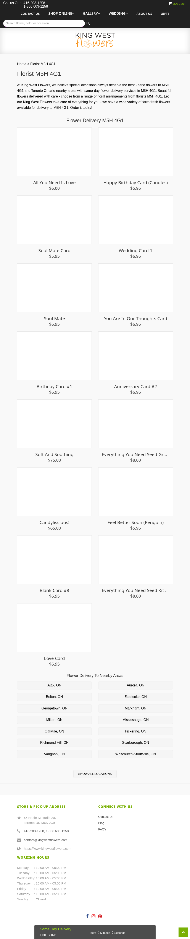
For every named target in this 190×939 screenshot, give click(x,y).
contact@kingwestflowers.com (46, 840)
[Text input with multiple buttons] (44, 23)
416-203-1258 (34, 831)
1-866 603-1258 (57, 831)
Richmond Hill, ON (54, 742)
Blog (101, 823)
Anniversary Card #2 (135, 386)
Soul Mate (54, 318)
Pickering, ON (135, 731)
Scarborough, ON (135, 742)
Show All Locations (95, 773)
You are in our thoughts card (135, 318)
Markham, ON (136, 708)
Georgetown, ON (54, 708)
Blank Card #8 (54, 590)
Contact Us (30, 14)
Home (21, 64)
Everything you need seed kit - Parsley (135, 590)
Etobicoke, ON (135, 697)
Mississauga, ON (135, 720)
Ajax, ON (54, 685)
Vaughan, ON (54, 754)
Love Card (54, 658)
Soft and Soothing (54, 454)
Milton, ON (54, 720)
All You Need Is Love (54, 182)
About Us (144, 14)
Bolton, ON (54, 697)
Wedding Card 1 (136, 250)
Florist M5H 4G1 (42, 64)
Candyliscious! (54, 522)
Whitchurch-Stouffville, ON (135, 754)
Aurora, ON (135, 685)
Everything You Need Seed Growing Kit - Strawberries (135, 454)
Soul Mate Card (54, 250)
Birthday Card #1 (54, 386)
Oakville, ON (54, 731)
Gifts (165, 14)
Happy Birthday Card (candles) (135, 182)
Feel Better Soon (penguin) (136, 522)
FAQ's (102, 829)
